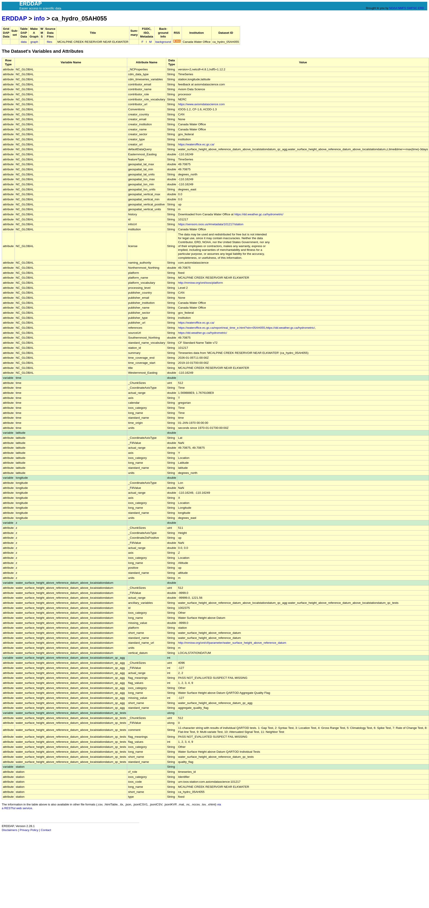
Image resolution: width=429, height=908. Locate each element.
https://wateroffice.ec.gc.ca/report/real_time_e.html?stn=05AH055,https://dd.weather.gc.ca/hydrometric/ (246, 327)
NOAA (393, 8)
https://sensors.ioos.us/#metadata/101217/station (210, 224)
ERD (421, 8)
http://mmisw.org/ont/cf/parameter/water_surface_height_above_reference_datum (232, 642)
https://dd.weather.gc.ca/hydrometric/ (258, 214)
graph (34, 41)
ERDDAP (14, 18)
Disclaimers (9, 830)
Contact (46, 830)
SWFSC (412, 8)
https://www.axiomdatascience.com (201, 104)
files (49, 41)
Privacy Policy (29, 830)
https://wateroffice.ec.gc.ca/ (196, 144)
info (39, 18)
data (23, 41)
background (163, 41)
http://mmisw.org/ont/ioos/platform (200, 282)
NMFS (402, 8)
